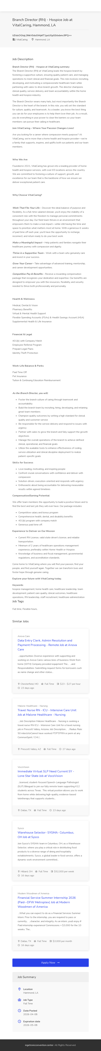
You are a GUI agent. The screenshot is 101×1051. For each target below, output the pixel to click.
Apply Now (50, 962)
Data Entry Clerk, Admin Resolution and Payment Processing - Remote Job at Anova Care (47, 645)
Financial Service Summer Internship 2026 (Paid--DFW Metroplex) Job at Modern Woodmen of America (47, 902)
